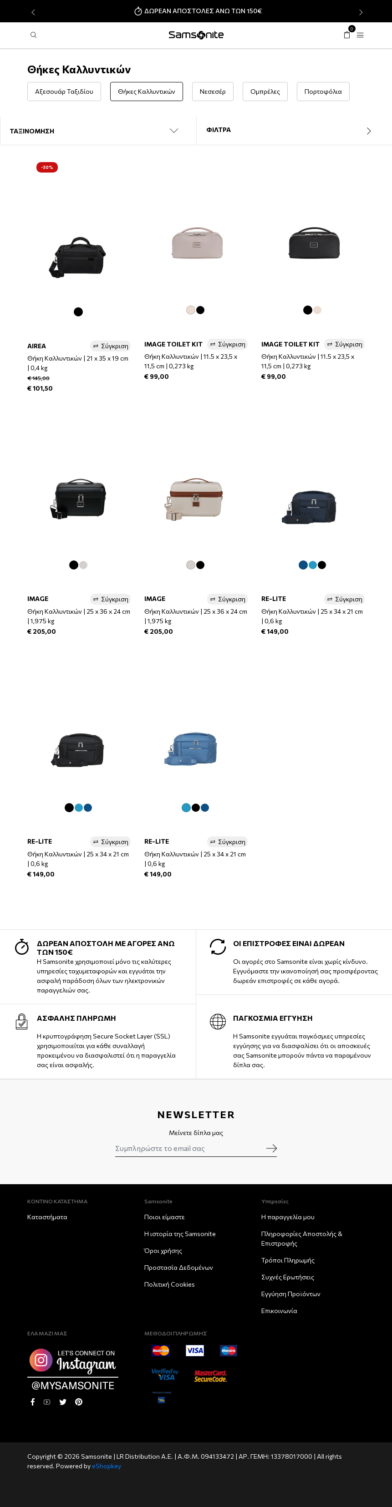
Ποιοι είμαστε (164, 1217)
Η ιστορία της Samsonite (180, 1233)
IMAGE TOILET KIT (173, 344)
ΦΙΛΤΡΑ (294, 130)
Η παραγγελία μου (288, 1217)
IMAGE (37, 598)
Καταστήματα (47, 1217)
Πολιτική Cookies (169, 1284)
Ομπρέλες (265, 91)
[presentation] (32, 12)
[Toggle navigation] (360, 35)
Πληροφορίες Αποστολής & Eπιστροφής (301, 1238)
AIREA (36, 346)
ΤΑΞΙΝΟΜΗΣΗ (32, 131)
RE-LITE (273, 598)
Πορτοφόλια (323, 91)
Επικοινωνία (279, 1310)
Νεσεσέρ (213, 91)
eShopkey (106, 1466)
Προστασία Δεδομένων (178, 1267)
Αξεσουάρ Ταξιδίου (64, 91)
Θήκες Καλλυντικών (146, 91)
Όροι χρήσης (163, 1250)
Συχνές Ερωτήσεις (287, 1277)
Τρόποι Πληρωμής (288, 1260)
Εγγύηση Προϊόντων (291, 1294)
